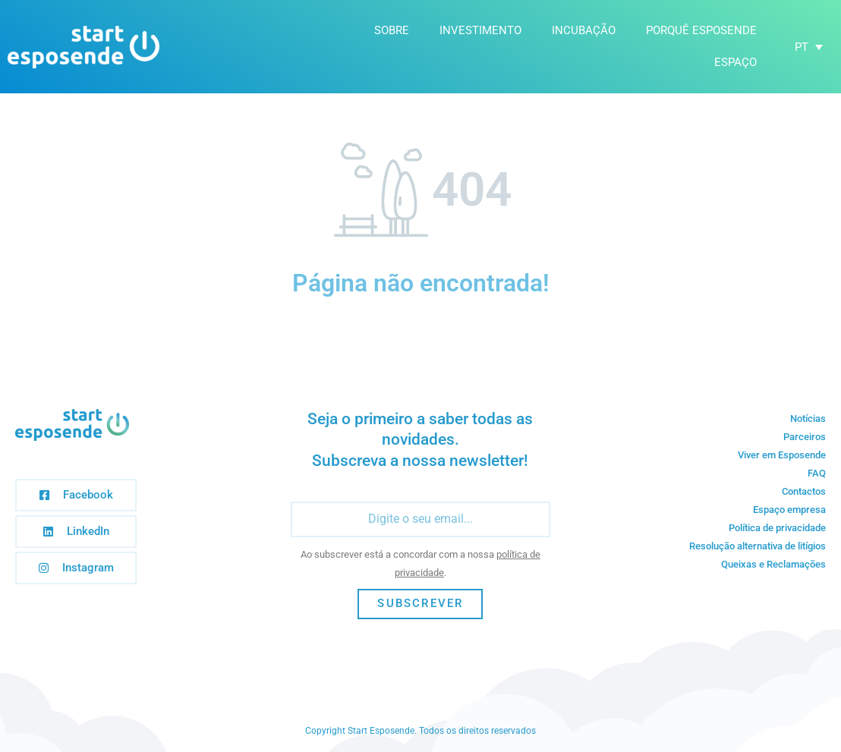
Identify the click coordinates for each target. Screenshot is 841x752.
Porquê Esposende (701, 30)
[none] (809, 47)
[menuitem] (809, 47)
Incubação (584, 30)
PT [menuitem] (801, 46)
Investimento (480, 30)
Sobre (391, 30)
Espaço (735, 62)
